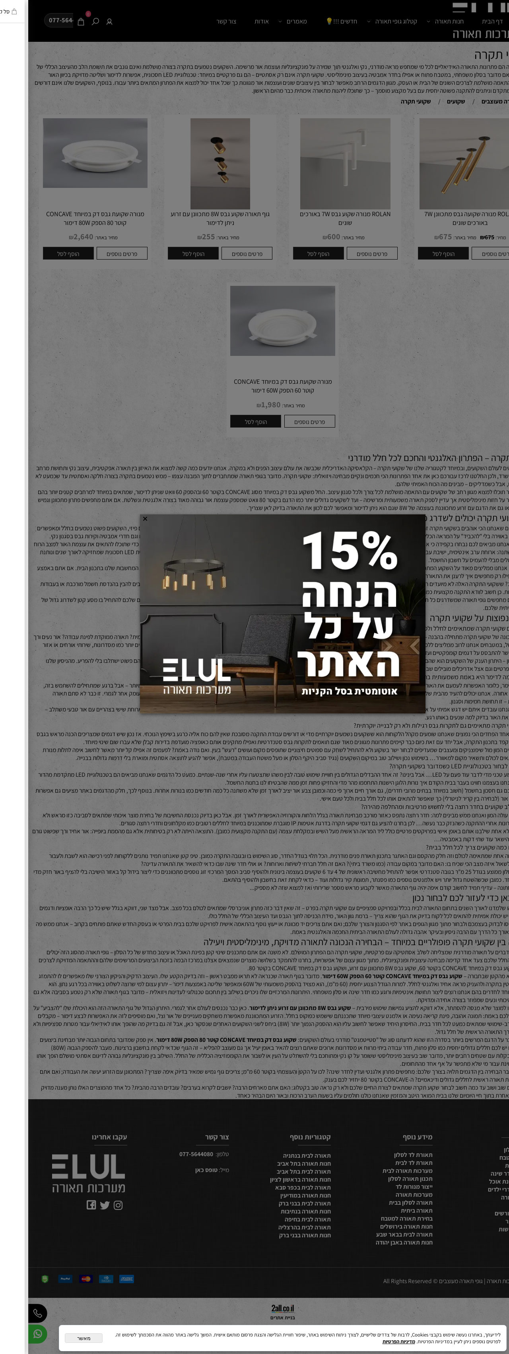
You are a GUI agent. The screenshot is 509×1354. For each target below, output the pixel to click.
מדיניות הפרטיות (370, 1341)
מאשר (55, 1338)
